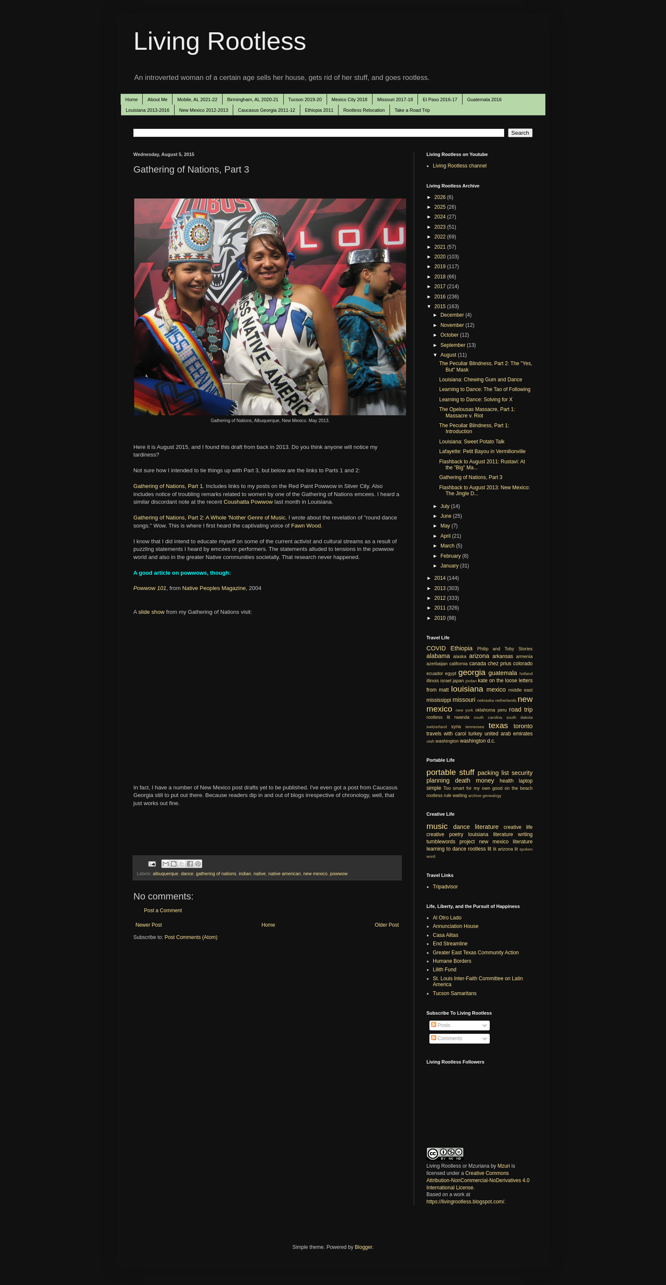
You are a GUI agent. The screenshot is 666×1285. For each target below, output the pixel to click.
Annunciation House (455, 926)
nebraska (485, 700)
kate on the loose (497, 681)
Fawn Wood (306, 525)
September (453, 345)
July (445, 506)
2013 (441, 588)
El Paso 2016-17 (440, 99)
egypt (450, 673)
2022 (441, 237)
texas (498, 725)
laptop (526, 781)
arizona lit (508, 848)
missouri (464, 699)
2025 (441, 207)
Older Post (387, 925)
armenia (524, 656)
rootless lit (438, 717)
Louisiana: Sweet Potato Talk (472, 442)
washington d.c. (477, 741)
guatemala (502, 672)
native (260, 873)
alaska (459, 656)
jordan (471, 680)
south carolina (488, 717)
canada (477, 664)
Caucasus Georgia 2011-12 (266, 110)
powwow (338, 873)
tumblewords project (450, 842)
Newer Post (148, 925)
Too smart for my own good (472, 788)
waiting (460, 795)
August (449, 355)
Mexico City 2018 (349, 99)
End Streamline (450, 944)
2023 (441, 227)
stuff (466, 772)
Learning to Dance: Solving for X (476, 400)
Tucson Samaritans (455, 993)
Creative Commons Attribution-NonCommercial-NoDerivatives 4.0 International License (478, 1180)
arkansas (502, 656)
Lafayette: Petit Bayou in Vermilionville (482, 451)
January (450, 566)
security (522, 772)
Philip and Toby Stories (505, 648)
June (446, 516)
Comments (446, 1038)
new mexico (315, 873)
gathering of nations (216, 873)
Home (131, 99)
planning (437, 780)
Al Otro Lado (447, 918)
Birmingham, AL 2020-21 (253, 99)
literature (487, 826)
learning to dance (446, 849)
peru (502, 709)
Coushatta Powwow (248, 502)
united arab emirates (509, 734)
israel (446, 680)
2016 (441, 297)
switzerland (436, 726)
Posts (440, 1025)
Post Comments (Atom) (190, 937)
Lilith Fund (444, 970)
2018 (441, 277)
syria (456, 726)
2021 (441, 247)
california (458, 663)
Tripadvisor (445, 887)
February (451, 556)
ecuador (434, 673)
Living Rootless (219, 41)
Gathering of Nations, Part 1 (168, 486)
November (453, 325)
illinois (432, 680)
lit (495, 848)
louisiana (467, 688)
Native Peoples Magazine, (214, 588)
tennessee (475, 726)
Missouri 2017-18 (395, 99)
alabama (438, 655)
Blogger (363, 1247)
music (437, 826)
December (453, 315)
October (450, 335)
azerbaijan (437, 663)
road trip (521, 709)
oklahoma (485, 709)
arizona (479, 655)
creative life (518, 827)
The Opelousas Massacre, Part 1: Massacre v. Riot (477, 412)
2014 (441, 578)
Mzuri (503, 1166)
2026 (441, 197)
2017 (441, 286)
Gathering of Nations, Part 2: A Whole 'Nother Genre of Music (209, 517)
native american (284, 873)
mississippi (438, 700)
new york (464, 710)
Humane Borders (452, 961)
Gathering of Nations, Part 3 (470, 477)
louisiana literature (490, 834)
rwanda (461, 717)
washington (447, 740)
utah (430, 741)
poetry (456, 834)
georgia (471, 672)
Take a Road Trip (412, 110)
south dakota (519, 717)
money (485, 780)
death (462, 780)
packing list (493, 772)
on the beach (519, 788)
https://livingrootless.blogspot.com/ (465, 1202)
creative (435, 834)
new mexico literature (506, 842)
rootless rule (439, 795)
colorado (523, 664)
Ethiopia (462, 648)
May (446, 526)
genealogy (492, 795)
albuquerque (165, 873)
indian (245, 873)
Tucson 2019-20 (305, 99)
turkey (475, 734)
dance (187, 873)
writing (525, 834)
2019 (441, 266)
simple (433, 788)
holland (526, 673)
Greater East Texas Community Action (476, 953)
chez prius (499, 664)
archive (474, 795)
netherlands (505, 700)
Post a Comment (163, 910)
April (446, 536)
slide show (151, 612)
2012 (441, 598)
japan (458, 680)
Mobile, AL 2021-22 (197, 99)
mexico (496, 689)
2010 (441, 618)
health (507, 781)
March (448, 546)
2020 (441, 257)
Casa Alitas (445, 935)
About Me (157, 99)
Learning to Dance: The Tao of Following (485, 389)
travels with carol (446, 734)
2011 (441, 608)
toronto (523, 726)
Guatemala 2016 (484, 99)
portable (441, 772)
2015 (441, 306)
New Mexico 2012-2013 (204, 110)
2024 (441, 217)
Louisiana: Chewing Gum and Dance (480, 380)
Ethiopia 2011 (319, 110)
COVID (436, 648)
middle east (520, 689)
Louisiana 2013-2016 (147, 110)
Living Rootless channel (460, 166)
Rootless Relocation (364, 110)
